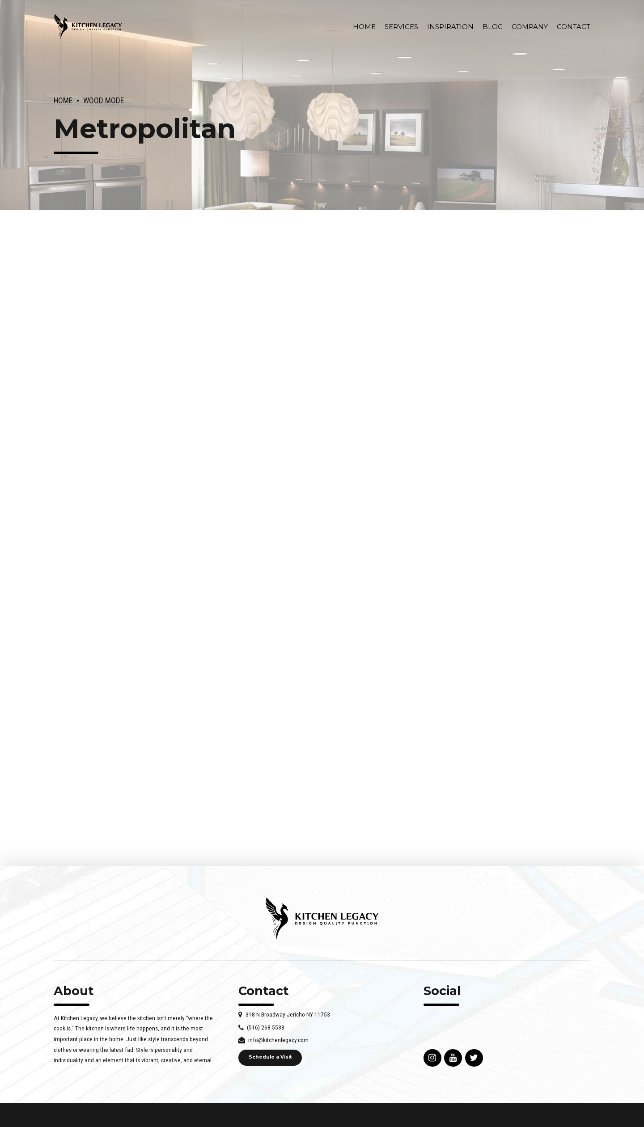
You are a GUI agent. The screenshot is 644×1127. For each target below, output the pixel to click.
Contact (573, 26)
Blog (493, 26)
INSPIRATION (450, 26)
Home (364, 26)
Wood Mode (103, 100)
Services (401, 26)
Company (530, 26)
